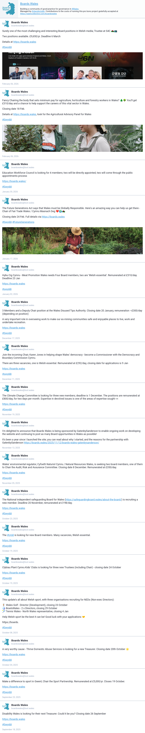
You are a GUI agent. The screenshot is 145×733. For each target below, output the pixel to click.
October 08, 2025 (10, 633)
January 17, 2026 (10, 259)
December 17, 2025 (11, 338)
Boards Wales (29, 3)
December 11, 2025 (11, 379)
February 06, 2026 (10, 84)
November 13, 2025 (11, 448)
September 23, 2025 (11, 697)
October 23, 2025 (10, 519)
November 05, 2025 (11, 483)
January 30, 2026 (10, 192)
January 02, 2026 (10, 294)
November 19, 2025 (11, 414)
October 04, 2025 (10, 665)
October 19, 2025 (10, 551)
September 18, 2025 (11, 729)
